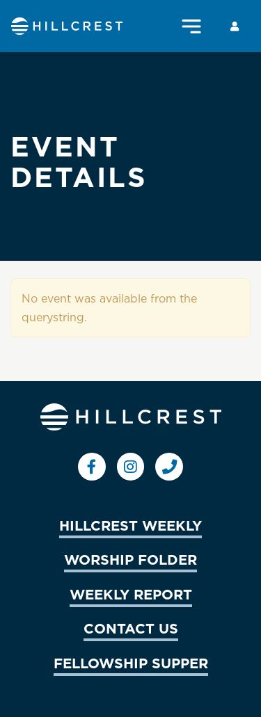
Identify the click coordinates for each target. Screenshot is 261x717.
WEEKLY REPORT (131, 594)
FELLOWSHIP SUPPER (131, 662)
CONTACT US (131, 628)
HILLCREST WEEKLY (130, 525)
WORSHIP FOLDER (130, 559)
